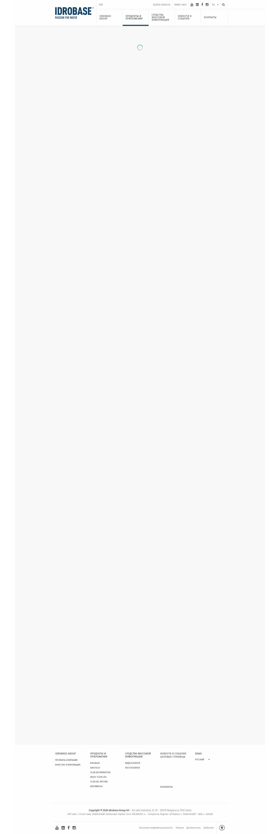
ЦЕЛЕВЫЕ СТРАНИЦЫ (172, 756)
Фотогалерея (132, 768)
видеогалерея (132, 763)
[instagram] (207, 5)
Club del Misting (99, 781)
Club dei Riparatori (100, 772)
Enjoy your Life (98, 777)
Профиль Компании (66, 760)
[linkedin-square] (197, 5)
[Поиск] (222, 4)
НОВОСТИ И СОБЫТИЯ (173, 753)
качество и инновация (67, 765)
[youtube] (192, 5)
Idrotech (95, 768)
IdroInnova (96, 786)
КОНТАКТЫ (166, 786)
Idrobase (95, 763)
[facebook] (202, 5)
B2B (101, 4)
